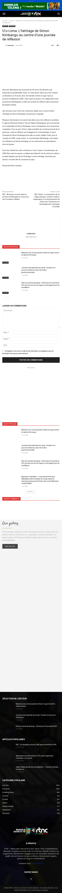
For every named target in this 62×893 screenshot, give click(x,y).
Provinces (6, 31)
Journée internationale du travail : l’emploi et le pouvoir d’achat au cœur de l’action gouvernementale (38, 270)
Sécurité (33, 25)
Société (17, 20)
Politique (6, 20)
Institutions (46, 25)
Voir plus (31, 492)
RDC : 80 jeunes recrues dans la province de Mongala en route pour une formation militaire (15, 196)
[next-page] (7, 297)
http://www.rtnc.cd (31, 237)
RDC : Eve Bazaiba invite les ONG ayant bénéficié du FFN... (36, 745)
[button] (4, 14)
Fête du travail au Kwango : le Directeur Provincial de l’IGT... (37, 726)
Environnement (9, 25)
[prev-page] (3, 297)
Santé (35, 20)
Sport (26, 20)
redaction (10, 45)
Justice (23, 25)
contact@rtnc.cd (37, 863)
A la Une (5, 262)
